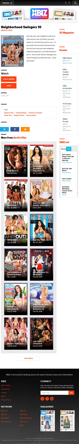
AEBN (9, 85)
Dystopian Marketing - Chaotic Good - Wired (67, 190)
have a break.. (67, 179)
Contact (4, 392)
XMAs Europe (65, 120)
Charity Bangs (21, 113)
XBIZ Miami (67, 58)
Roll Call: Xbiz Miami (67, 169)
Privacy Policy (6, 400)
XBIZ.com (4, 411)
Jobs (68, 149)
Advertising (5, 389)
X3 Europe (67, 103)
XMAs (22, 425)
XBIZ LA (23, 411)
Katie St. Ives (9, 113)
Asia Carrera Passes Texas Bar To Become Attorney (68, 157)
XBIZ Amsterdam (67, 87)
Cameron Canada (35, 113)
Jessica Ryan (31, 115)
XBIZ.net (64, 142)
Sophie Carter (19, 115)
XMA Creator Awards (66, 72)
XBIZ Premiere (6, 421)
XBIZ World (5, 418)
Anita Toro (8, 115)
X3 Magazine (66, 33)
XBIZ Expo (23, 421)
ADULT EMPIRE (8, 79)
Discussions (63, 149)
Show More (28, 358)
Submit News (5, 385)
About (3, 396)
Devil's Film (6, 30)
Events (63, 50)
